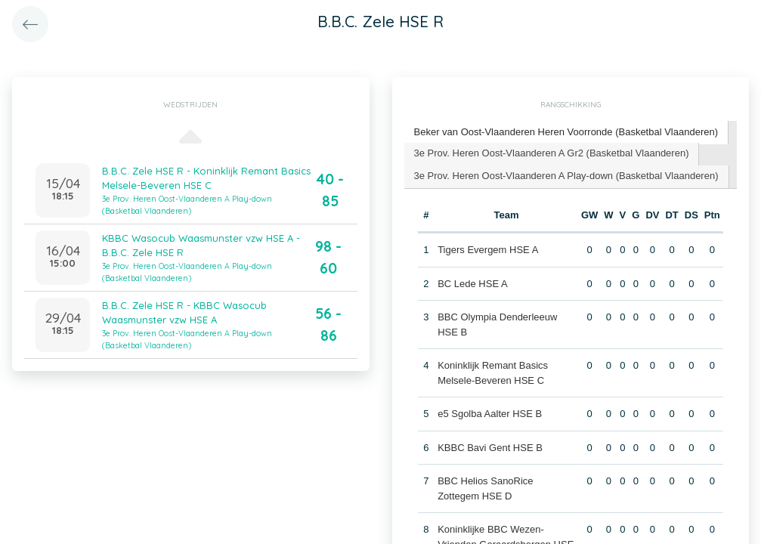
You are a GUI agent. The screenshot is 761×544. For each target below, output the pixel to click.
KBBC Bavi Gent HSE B (490, 447)
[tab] (566, 132)
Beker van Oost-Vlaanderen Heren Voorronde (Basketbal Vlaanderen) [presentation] (566, 132)
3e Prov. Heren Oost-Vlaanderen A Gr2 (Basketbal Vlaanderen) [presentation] (551, 153)
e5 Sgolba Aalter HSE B (490, 413)
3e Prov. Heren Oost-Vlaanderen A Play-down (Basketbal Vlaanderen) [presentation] (566, 175)
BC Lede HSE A (473, 283)
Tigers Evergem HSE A (488, 249)
